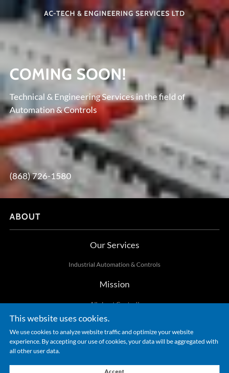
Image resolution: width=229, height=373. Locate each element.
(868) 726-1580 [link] (40, 175)
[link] (114, 14)
